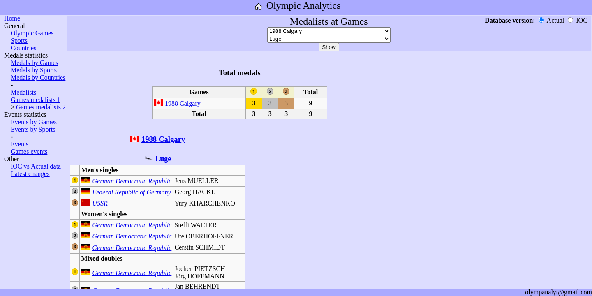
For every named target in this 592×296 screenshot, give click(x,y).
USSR (99, 203)
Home (12, 18)
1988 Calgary (183, 103)
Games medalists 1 (35, 99)
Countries (23, 47)
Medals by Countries (38, 77)
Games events (29, 151)
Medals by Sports (34, 70)
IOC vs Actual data (36, 166)
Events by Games (34, 121)
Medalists (23, 92)
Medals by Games (34, 62)
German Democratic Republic (131, 181)
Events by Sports (33, 129)
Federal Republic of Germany (131, 192)
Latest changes (30, 173)
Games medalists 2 (41, 107)
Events (20, 144)
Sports (19, 40)
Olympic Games (32, 33)
